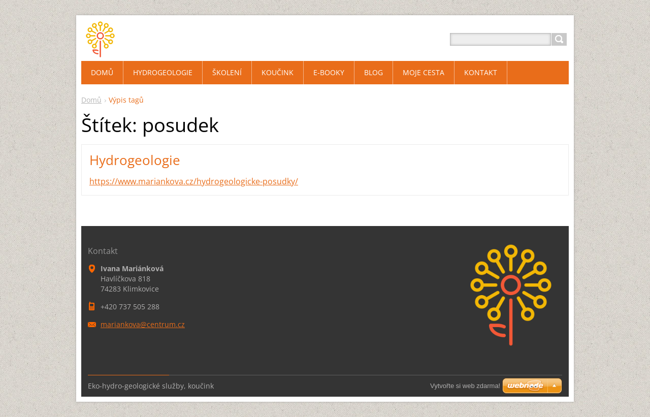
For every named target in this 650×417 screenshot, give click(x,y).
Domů (91, 100)
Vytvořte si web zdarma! (465, 386)
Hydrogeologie (134, 160)
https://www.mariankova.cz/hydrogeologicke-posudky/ (193, 181)
